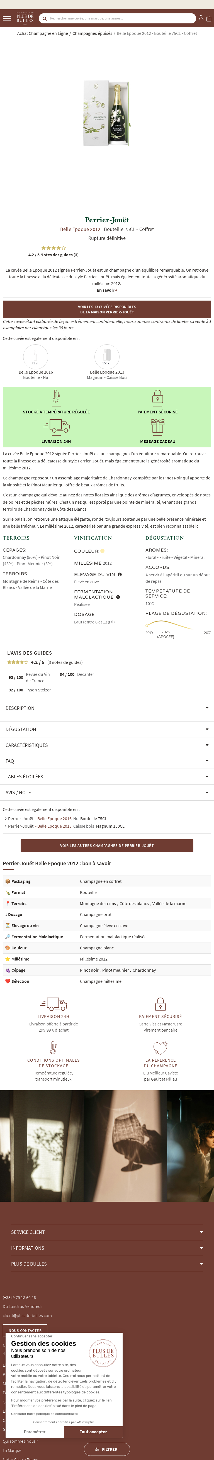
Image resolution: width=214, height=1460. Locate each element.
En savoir (107, 290)
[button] (107, 708)
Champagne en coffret (100, 881)
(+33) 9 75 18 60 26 (19, 1297)
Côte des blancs (135, 903)
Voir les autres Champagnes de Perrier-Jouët (107, 845)
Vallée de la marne (169, 903)
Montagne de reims (98, 903)
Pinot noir (89, 970)
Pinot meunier (116, 970)
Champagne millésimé (100, 981)
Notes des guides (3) (53, 254)
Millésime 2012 (94, 959)
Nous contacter (25, 1330)
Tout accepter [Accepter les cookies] (52, 1432)
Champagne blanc (97, 947)
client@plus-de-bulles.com (27, 1315)
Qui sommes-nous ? (20, 1441)
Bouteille (88, 892)
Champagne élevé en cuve (104, 925)
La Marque (12, 1450)
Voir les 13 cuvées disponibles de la (107, 309)
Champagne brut (95, 914)
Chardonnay (144, 970)
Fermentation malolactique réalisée (113, 936)
